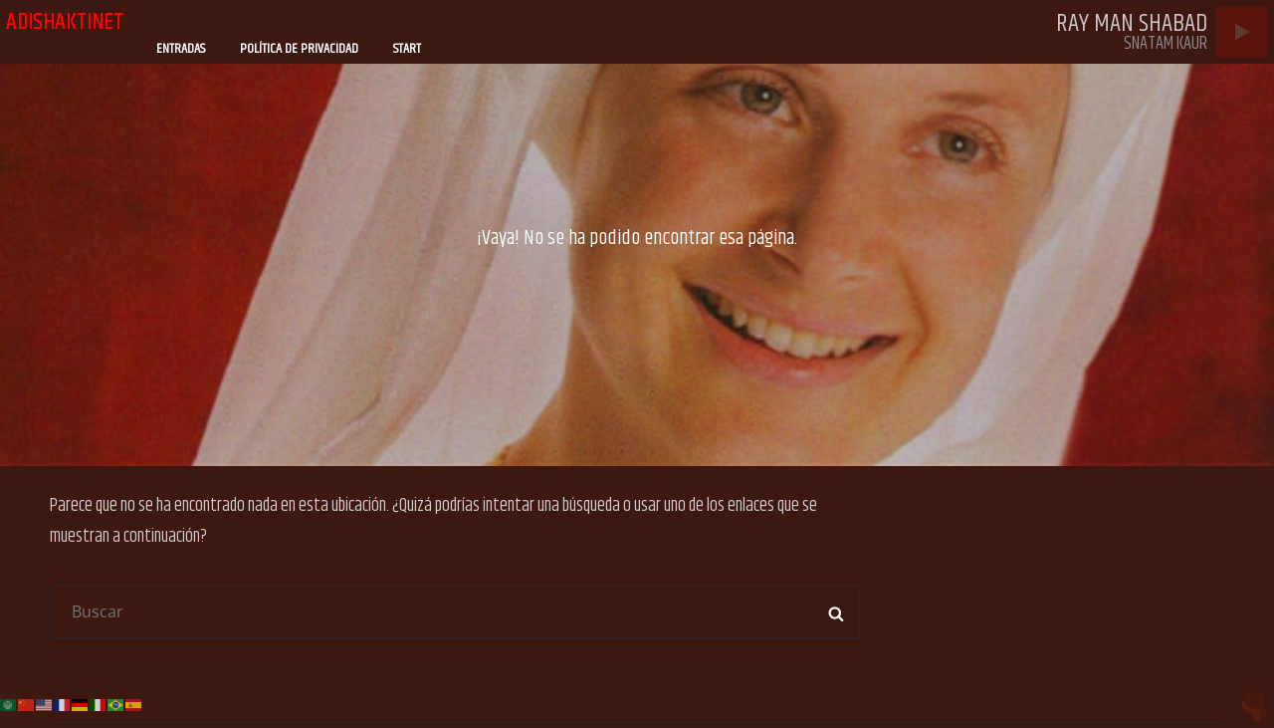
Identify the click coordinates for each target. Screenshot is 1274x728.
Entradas (180, 49)
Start (407, 49)
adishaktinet (64, 22)
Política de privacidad (299, 49)
